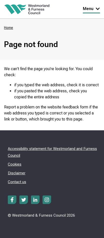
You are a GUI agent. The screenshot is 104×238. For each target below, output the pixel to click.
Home (8, 28)
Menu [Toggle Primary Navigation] (91, 8)
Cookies (14, 164)
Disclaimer (16, 173)
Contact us (17, 182)
